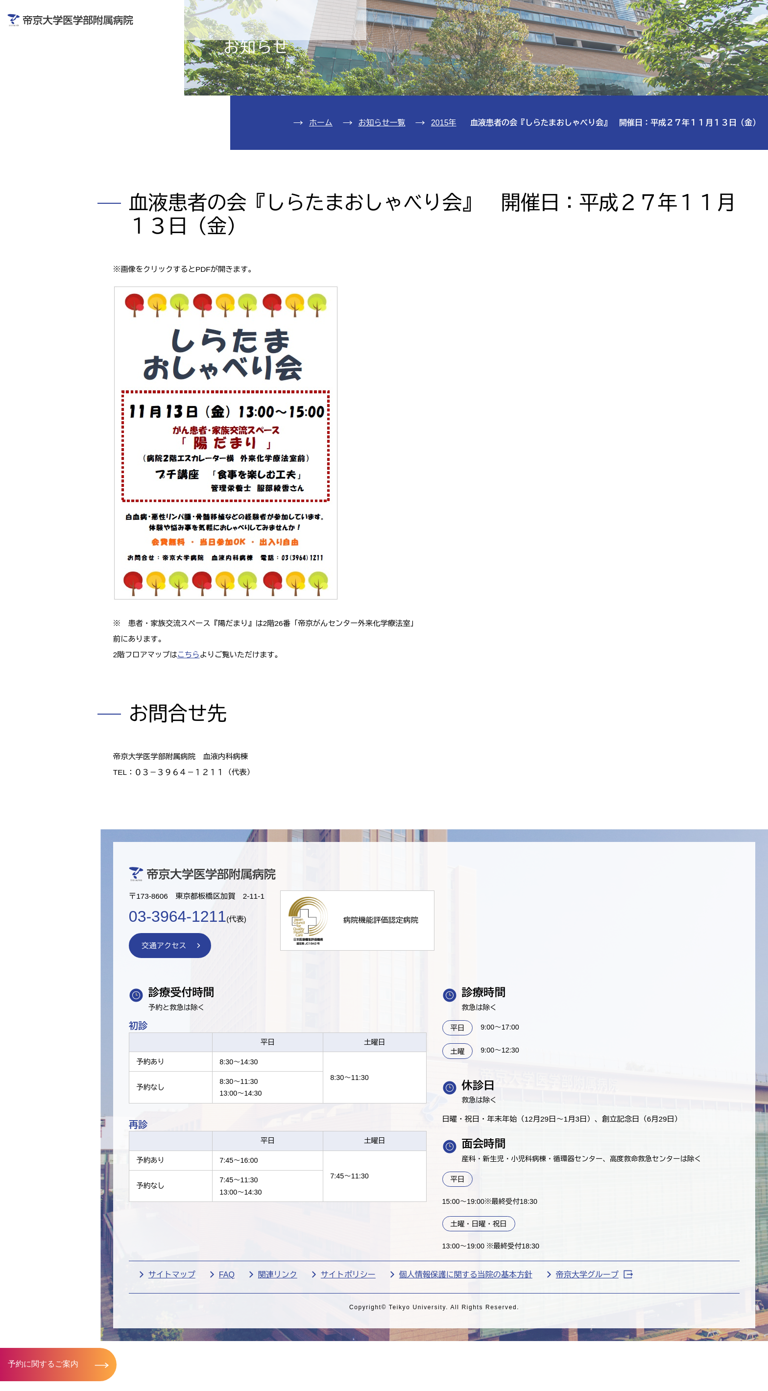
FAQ (283, 1352)
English (688, 14)
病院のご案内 (53, 157)
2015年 (443, 179)
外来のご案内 (53, 68)
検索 (745, 14)
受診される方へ (295, 42)
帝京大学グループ (651, 1352)
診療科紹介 (48, 127)
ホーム (321, 179)
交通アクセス (53, 186)
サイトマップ (228, 1352)
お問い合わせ (617, 14)
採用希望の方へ (687, 42)
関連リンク (334, 1352)
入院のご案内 (53, 98)
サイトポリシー (405, 1352)
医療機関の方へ (556, 42)
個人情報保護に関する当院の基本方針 (522, 1352)
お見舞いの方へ (426, 42)
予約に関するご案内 (43, 1364)
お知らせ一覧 (382, 179)
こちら (249, 717)
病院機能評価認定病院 (445, 991)
